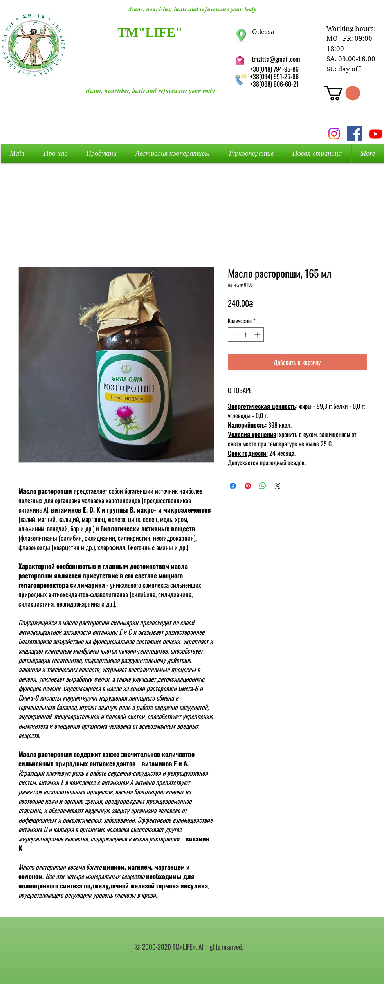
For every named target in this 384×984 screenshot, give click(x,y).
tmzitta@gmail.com (276, 59)
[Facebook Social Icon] (354, 133)
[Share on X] (277, 486)
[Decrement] (234, 334)
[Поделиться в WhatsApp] (262, 486)
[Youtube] (375, 133)
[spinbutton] (246, 334)
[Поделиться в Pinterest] (247, 486)
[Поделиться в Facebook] (233, 486)
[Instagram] (334, 133)
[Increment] (258, 334)
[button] (342, 93)
